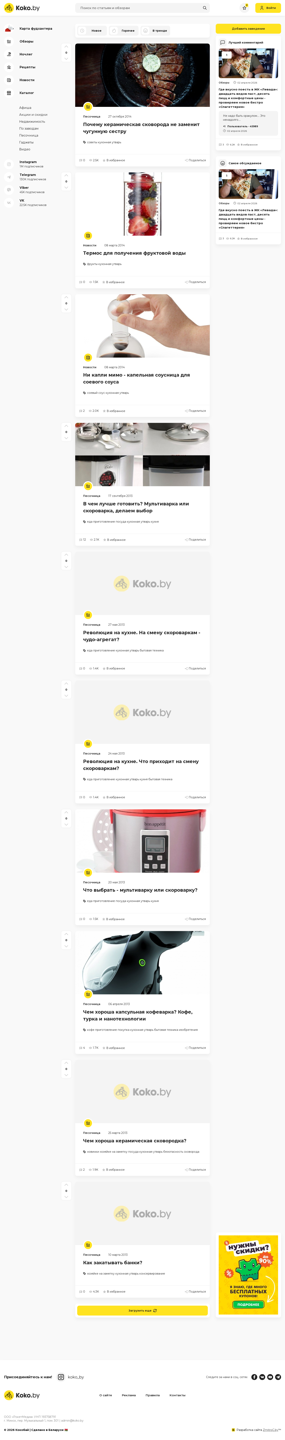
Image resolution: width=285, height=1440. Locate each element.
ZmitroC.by (270, 1430)
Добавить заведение (240, 29)
